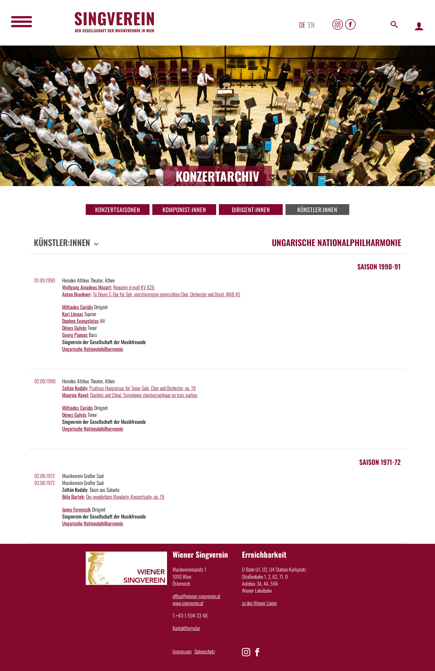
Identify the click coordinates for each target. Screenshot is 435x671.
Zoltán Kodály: (75, 388)
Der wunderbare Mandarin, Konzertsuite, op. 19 (125, 496)
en (311, 24)
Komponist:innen (184, 209)
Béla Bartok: (73, 496)
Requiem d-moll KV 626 (134, 287)
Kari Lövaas (72, 313)
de (302, 24)
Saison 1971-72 (380, 462)
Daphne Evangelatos (80, 320)
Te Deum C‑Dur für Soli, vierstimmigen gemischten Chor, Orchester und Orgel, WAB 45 (166, 294)
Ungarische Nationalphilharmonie (92, 348)
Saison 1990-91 (379, 266)
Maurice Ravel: (75, 395)
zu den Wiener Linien (259, 603)
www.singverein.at (188, 603)
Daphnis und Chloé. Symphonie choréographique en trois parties (144, 395)
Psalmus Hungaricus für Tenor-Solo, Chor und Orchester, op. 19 (142, 388)
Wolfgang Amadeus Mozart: (87, 287)
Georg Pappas (75, 334)
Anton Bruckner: (77, 294)
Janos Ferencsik (76, 509)
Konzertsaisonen (117, 209)
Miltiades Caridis (77, 307)
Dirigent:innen (251, 209)
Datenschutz (204, 651)
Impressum (182, 651)
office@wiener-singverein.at (196, 596)
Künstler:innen (317, 209)
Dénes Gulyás (74, 327)
